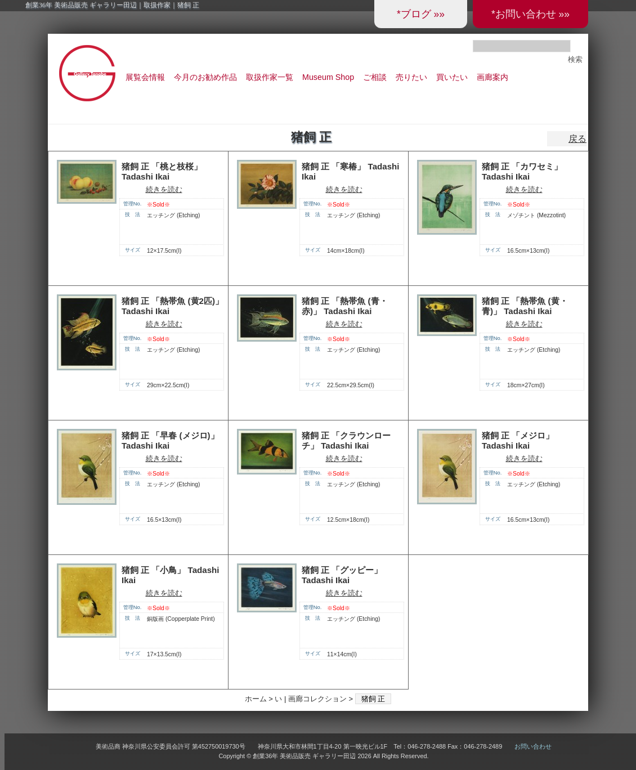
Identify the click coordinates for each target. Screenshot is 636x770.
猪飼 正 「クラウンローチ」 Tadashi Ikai (346, 441)
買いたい (452, 77)
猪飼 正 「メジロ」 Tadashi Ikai (518, 441)
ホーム (256, 699)
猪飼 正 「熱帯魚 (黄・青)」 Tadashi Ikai (525, 306)
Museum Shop (328, 77)
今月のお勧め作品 (205, 77)
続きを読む (164, 189)
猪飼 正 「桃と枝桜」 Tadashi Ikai (162, 172)
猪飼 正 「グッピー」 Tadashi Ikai (342, 575)
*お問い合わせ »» (530, 14)
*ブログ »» (421, 14)
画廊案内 (492, 77)
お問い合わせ (533, 746)
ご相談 (375, 77)
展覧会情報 (145, 77)
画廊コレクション (317, 699)
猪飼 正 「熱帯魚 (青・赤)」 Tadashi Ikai (345, 306)
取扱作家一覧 (269, 77)
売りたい (411, 77)
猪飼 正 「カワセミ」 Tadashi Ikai (522, 172)
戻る (577, 139)
